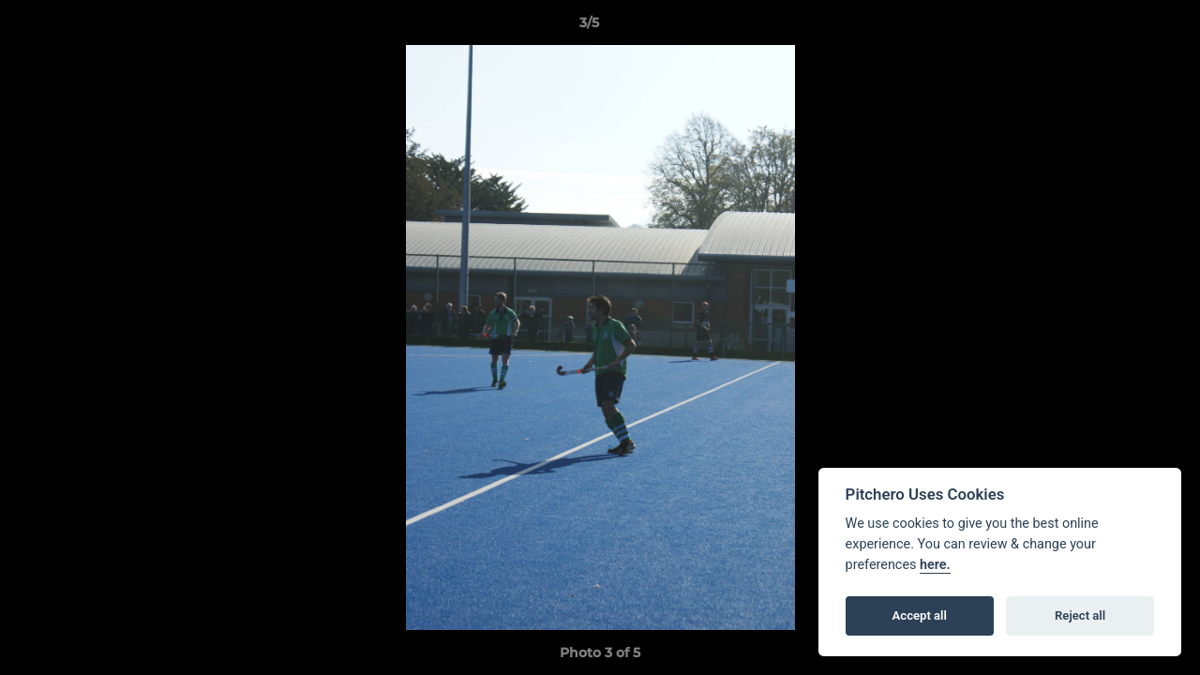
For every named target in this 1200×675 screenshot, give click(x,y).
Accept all (919, 615)
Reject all (1080, 615)
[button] (1121, 27)
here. (935, 565)
